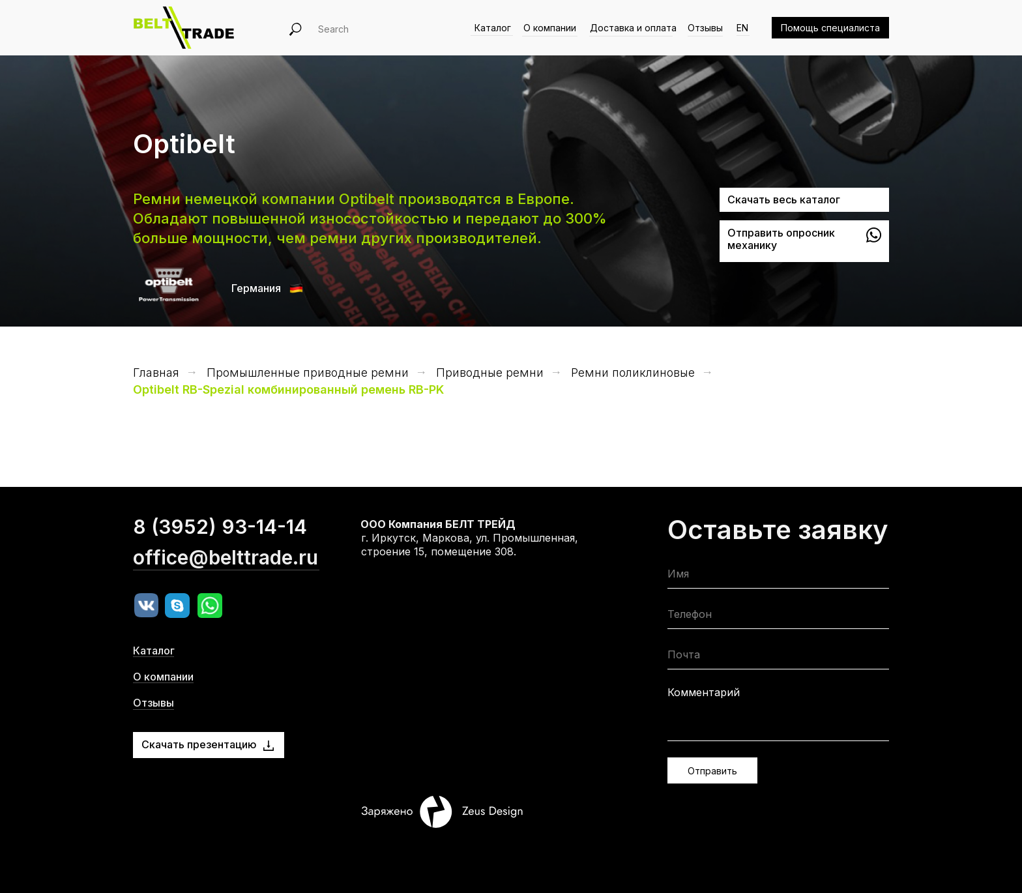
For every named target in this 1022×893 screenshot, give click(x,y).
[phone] (778, 617)
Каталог (492, 27)
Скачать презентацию (199, 744)
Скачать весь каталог (783, 199)
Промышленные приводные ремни (308, 372)
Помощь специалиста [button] (830, 27)
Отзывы (705, 27)
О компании (549, 27)
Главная (156, 372)
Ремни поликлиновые (633, 372)
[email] (778, 657)
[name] (778, 576)
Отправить (712, 770)
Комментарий (703, 692)
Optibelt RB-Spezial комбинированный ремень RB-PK (288, 389)
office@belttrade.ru (225, 584)
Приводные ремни (490, 372)
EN (742, 27)
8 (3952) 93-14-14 (220, 554)
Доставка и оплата (633, 27)
